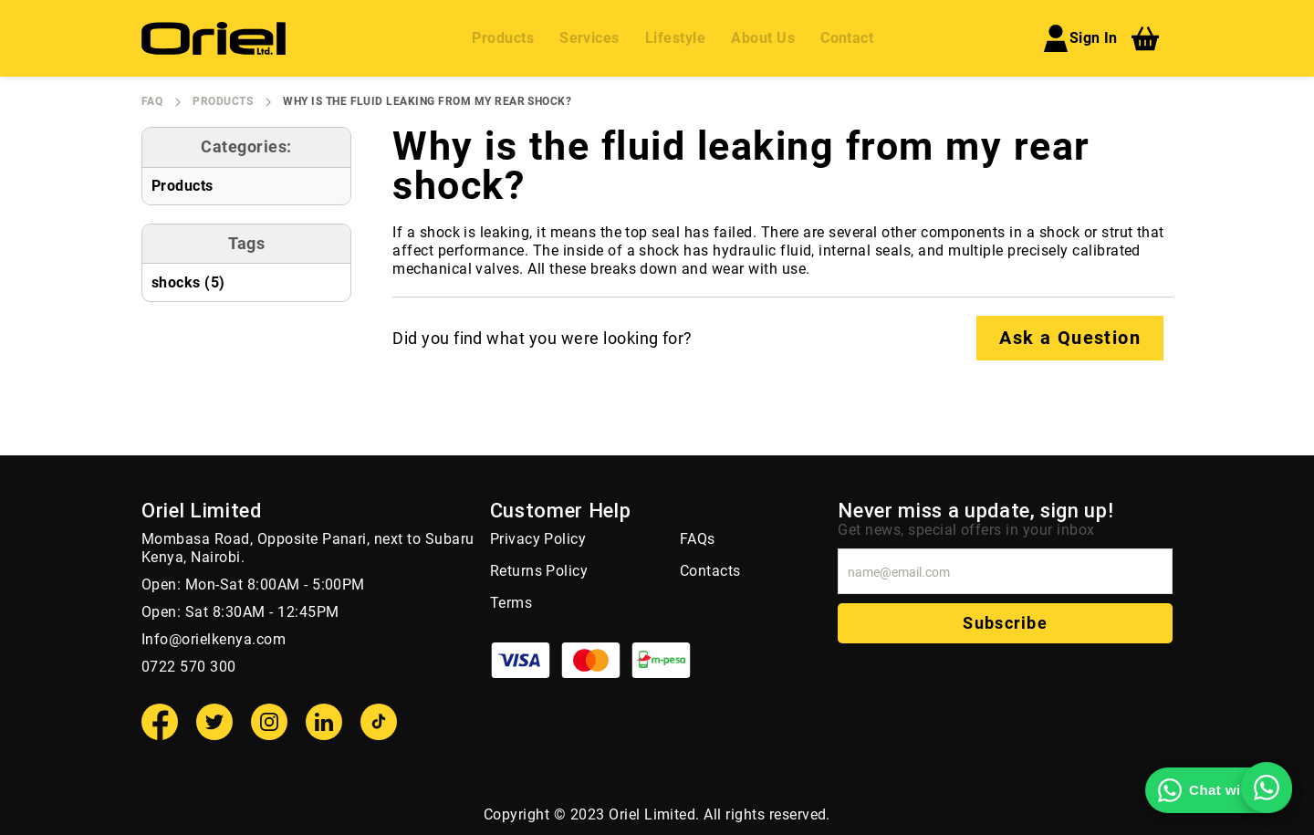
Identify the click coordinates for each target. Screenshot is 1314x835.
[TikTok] (378, 722)
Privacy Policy (538, 539)
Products (223, 101)
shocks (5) (188, 282)
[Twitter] (214, 722)
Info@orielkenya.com (213, 639)
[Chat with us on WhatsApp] (1218, 790)
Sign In (1080, 38)
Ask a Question (1070, 338)
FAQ (151, 101)
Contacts (710, 570)
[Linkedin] (324, 722)
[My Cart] (1145, 38)
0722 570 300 (188, 666)
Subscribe (1005, 622)
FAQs (697, 539)
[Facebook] (159, 722)
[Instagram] (269, 722)
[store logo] (213, 38)
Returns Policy (539, 570)
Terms (511, 602)
